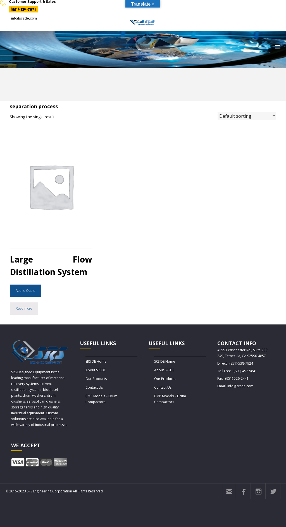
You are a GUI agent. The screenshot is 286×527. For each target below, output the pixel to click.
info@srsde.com (24, 18)
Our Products (96, 378)
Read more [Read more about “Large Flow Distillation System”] (24, 308)
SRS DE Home (95, 361)
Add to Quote (25, 290)
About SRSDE (95, 370)
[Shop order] (247, 116)
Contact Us (94, 387)
